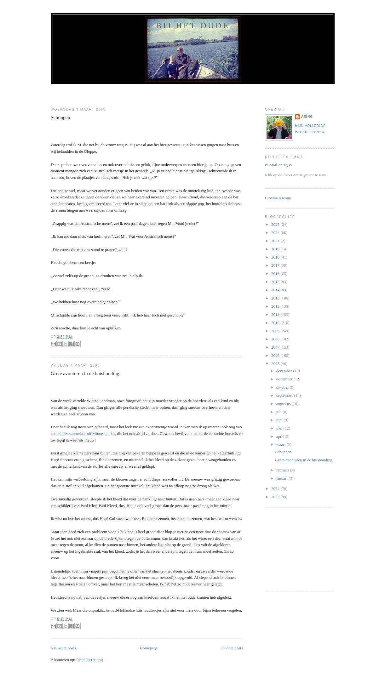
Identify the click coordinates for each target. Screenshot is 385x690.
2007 (275, 347)
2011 (275, 314)
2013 (275, 298)
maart (281, 444)
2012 (275, 306)
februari (283, 470)
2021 (275, 240)
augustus (284, 403)
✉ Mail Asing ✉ (278, 165)
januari (282, 478)
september (285, 395)
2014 (275, 290)
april (280, 436)
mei (280, 428)
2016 (275, 273)
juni (280, 420)
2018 (275, 257)
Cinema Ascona (278, 198)
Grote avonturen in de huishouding (85, 373)
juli (279, 411)
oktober (283, 387)
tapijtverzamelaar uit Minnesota (83, 433)
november (285, 379)
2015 (275, 281)
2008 (275, 339)
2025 (275, 224)
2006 (275, 355)
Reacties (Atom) (89, 659)
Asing (307, 116)
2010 (275, 322)
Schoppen (60, 117)
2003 (275, 496)
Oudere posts (232, 648)
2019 (275, 249)
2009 (275, 330)
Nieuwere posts (63, 648)
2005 (275, 363)
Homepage (149, 648)
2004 (275, 488)
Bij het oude (193, 25)
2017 (275, 265)
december (284, 370)
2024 (275, 232)
